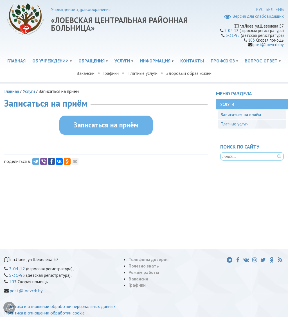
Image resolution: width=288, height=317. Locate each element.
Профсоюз (223, 61)
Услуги (122, 61)
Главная (16, 61)
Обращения (91, 61)
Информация (155, 61)
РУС (260, 9)
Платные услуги (142, 73)
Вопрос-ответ (261, 61)
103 (251, 40)
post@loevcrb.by (268, 44)
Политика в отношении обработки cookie (44, 313)
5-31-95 (233, 35)
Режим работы (144, 272)
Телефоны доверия (148, 259)
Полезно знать (144, 266)
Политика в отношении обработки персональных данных (60, 306)
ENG (279, 9)
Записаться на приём (106, 124)
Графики (111, 73)
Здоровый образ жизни (189, 73)
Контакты (192, 61)
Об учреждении (50, 61)
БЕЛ (269, 9)
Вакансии (85, 73)
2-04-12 (231, 30)
